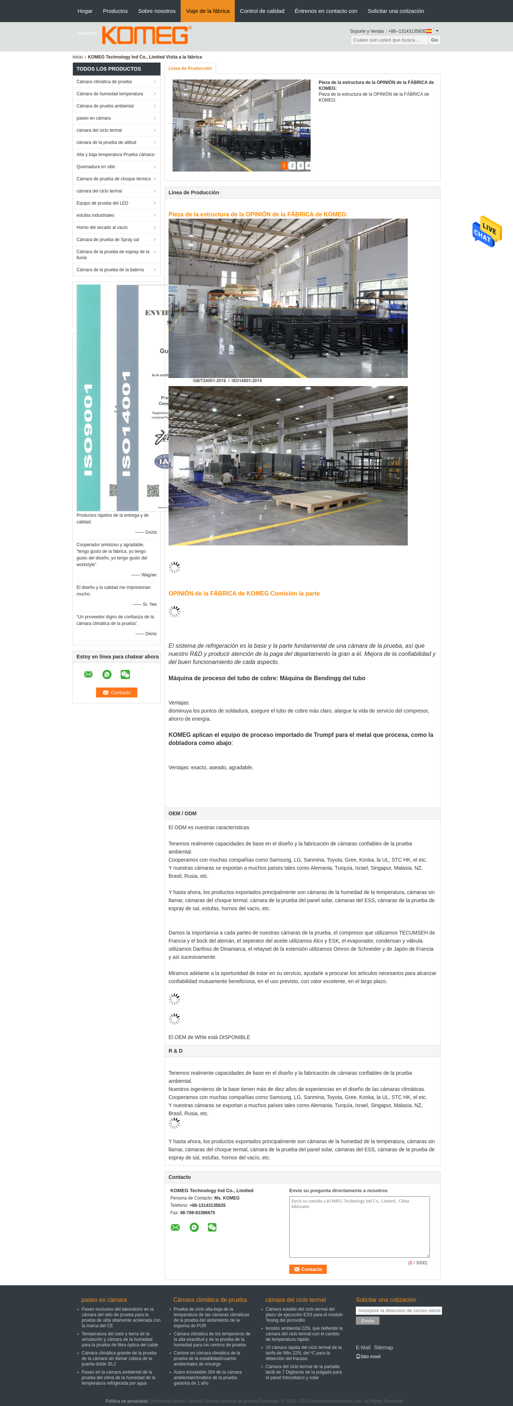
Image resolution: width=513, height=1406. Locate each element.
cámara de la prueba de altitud (106, 142)
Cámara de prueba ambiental (105, 106)
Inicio (77, 57)
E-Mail (363, 1347)
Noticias (87, 33)
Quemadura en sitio (96, 166)
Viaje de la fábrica (208, 11)
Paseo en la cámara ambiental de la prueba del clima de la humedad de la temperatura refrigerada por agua (118, 1378)
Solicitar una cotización (396, 11)
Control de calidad (262, 11)
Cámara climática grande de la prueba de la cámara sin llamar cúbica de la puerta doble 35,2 (119, 1358)
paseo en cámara (94, 118)
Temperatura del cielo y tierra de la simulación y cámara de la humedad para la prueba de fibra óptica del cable (120, 1339)
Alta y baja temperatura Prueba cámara (115, 154)
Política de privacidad (127, 1401)
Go (434, 40)
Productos (115, 11)
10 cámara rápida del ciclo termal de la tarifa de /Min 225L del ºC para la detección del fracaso (304, 1353)
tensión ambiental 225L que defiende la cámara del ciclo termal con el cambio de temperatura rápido (304, 1334)
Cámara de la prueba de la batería (110, 269)
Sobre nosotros (157, 11)
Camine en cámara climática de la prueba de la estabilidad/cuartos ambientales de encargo (207, 1358)
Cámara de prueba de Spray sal (108, 239)
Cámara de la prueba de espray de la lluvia (113, 254)
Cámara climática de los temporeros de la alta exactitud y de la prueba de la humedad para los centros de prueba (212, 1339)
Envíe (367, 1321)
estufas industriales (95, 215)
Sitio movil (368, 1356)
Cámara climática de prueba (104, 81)
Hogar (85, 11)
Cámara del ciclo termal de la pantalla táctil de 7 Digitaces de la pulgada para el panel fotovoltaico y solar (304, 1372)
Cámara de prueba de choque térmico (114, 178)
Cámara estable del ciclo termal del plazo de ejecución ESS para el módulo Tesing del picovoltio (304, 1315)
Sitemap (383, 1347)
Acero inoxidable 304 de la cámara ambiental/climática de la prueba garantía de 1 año (208, 1378)
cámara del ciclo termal (99, 130)
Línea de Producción (190, 68)
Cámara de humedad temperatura (110, 93)
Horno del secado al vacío (102, 227)
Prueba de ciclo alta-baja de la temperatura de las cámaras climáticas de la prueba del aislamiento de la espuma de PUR (211, 1317)
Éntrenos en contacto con (326, 11)
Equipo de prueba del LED (102, 203)
